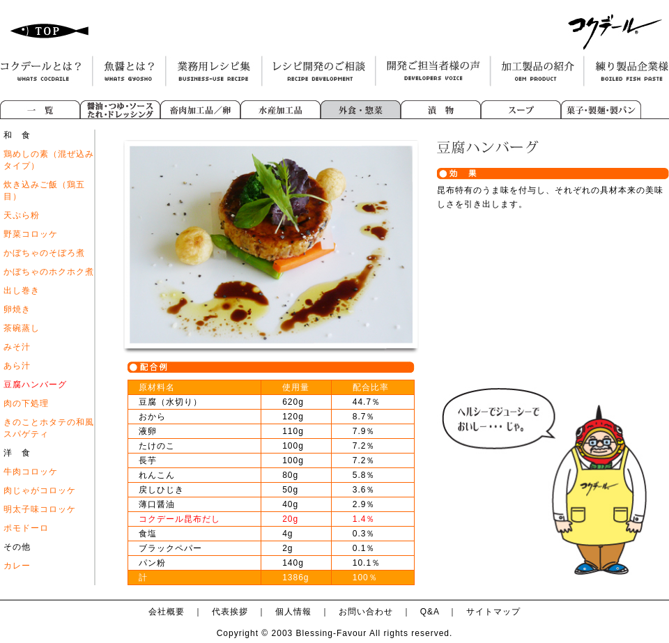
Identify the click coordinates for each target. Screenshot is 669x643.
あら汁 (17, 366)
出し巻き (21, 290)
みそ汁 (17, 347)
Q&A (430, 612)
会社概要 (166, 612)
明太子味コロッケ (39, 509)
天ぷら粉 (21, 215)
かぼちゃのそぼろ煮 (44, 253)
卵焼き (17, 309)
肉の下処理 (26, 403)
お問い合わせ (366, 612)
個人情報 (293, 612)
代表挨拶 (230, 612)
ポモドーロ (26, 528)
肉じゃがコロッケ (39, 490)
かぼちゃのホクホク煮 (48, 272)
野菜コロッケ (30, 234)
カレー (17, 566)
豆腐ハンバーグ (35, 384)
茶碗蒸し (21, 328)
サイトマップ (493, 612)
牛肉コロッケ (30, 472)
